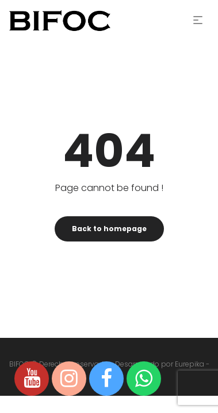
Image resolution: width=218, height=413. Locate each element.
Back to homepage (109, 228)
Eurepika (189, 364)
